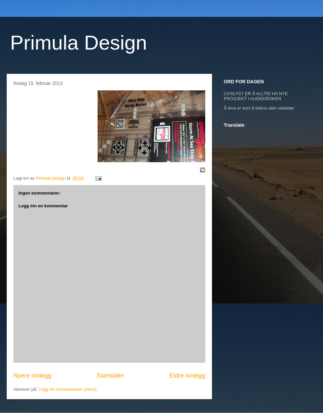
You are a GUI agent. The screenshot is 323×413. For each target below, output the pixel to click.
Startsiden (110, 375)
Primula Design (78, 42)
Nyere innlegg (32, 375)
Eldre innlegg (187, 375)
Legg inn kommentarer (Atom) (67, 389)
